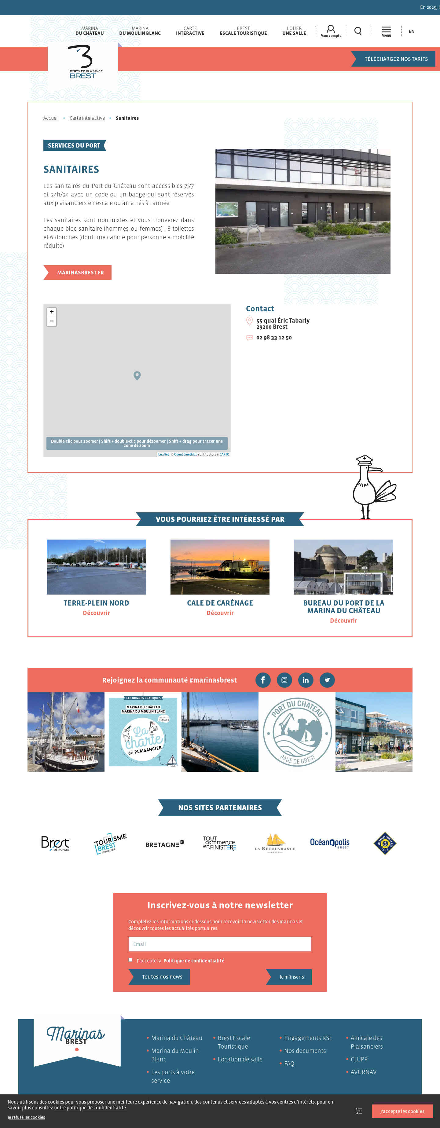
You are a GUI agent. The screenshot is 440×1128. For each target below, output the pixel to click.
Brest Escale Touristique (234, 1042)
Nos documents (305, 1050)
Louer (294, 30)
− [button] (52, 321)
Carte (190, 30)
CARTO (224, 454)
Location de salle (240, 1059)
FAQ (289, 1063)
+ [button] (52, 312)
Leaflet (163, 454)
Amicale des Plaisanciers (367, 1042)
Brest (243, 30)
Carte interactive (87, 118)
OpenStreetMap (185, 454)
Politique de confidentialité (194, 960)
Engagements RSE (308, 1038)
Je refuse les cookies (26, 1117)
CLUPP (359, 1059)
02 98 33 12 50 (274, 337)
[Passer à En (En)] (411, 31)
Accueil (51, 118)
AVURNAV (364, 1072)
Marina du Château (177, 1038)
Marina (89, 30)
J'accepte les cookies (402, 1111)
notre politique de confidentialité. (90, 1107)
